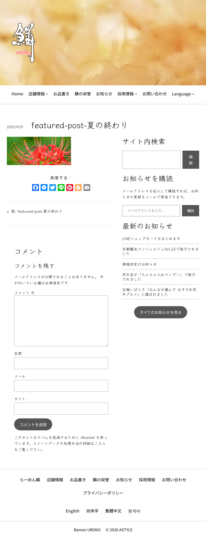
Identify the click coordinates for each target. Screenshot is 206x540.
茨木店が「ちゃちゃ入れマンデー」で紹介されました (159, 276)
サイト (19, 398)
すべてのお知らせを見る (161, 312)
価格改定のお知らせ (139, 264)
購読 (190, 210)
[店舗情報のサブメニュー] (47, 94)
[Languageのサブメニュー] (193, 94)
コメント (24, 292)
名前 (18, 353)
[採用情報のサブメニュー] (136, 94)
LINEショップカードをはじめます (151, 238)
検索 (191, 160)
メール (19, 376)
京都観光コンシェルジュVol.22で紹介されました (160, 251)
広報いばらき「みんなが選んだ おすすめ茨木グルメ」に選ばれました (159, 291)
